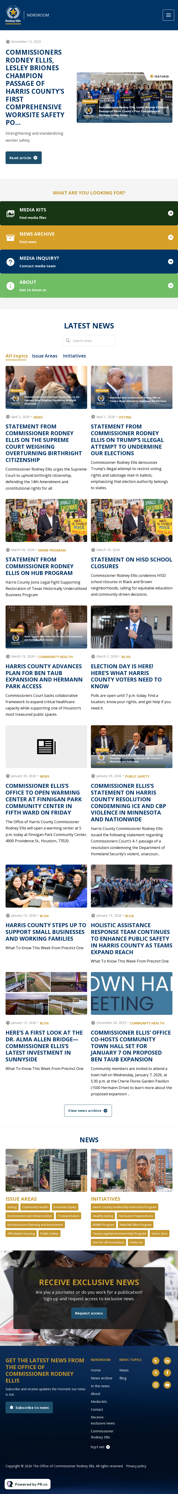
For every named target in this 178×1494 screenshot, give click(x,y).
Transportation (68, 1216)
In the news (100, 1386)
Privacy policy (136, 1466)
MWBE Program (103, 1225)
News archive (101, 1378)
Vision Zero (160, 1233)
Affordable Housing (21, 1233)
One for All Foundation (108, 1242)
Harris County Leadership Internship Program (124, 1207)
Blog (123, 1378)
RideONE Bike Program (136, 1225)
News (124, 1370)
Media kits (99, 1401)
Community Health (35, 1207)
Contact (97, 1409)
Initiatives (105, 1198)
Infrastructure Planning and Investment (35, 1225)
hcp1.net (98, 1446)
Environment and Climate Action (29, 1216)
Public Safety (49, 1233)
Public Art (136, 1242)
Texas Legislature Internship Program (119, 1233)
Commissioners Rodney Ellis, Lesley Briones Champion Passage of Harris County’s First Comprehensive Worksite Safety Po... (35, 87)
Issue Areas (21, 1198)
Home (96, 1370)
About (95, 1393)
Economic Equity (65, 1207)
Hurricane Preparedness (136, 1216)
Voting (12, 1207)
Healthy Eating (103, 1216)
